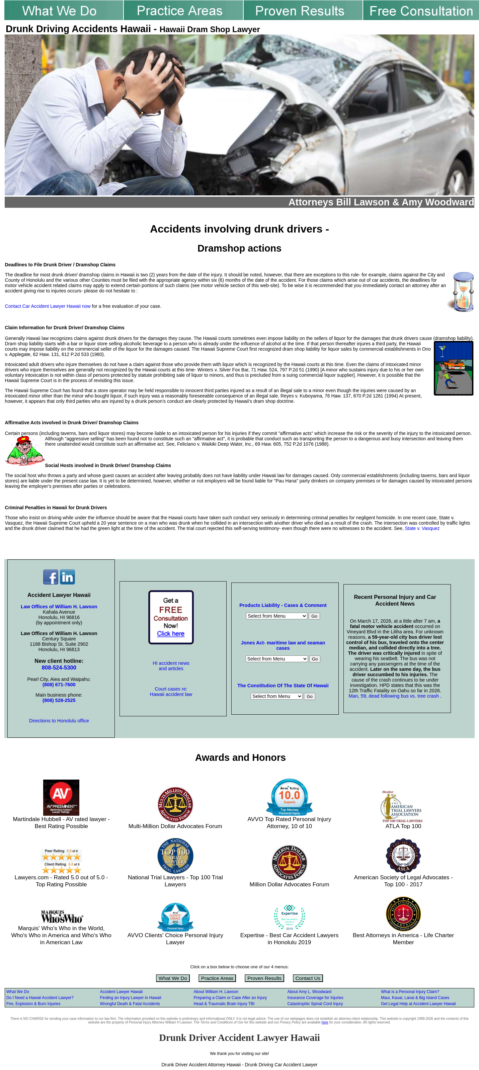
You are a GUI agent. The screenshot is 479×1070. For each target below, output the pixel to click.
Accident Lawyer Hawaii (121, 991)
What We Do (173, 978)
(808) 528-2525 (59, 700)
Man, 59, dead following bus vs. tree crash (394, 696)
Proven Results (264, 978)
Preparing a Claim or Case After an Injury (230, 997)
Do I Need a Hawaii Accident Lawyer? (40, 997)
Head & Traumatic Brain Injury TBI (224, 1003)
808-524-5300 (59, 667)
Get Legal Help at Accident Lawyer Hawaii (418, 1003)
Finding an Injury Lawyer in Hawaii (130, 997)
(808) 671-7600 (59, 684)
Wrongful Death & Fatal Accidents (130, 1003)
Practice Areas (217, 978)
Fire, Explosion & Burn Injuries (33, 1003)
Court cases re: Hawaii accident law (171, 691)
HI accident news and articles (171, 665)
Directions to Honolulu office (59, 720)
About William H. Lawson (216, 991)
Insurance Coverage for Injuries (315, 997)
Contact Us (308, 978)
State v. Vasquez (422, 528)
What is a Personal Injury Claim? (410, 991)
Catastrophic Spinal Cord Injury (315, 1003)
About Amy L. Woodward (309, 991)
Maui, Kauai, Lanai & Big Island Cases (415, 997)
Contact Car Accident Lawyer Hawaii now (48, 306)
